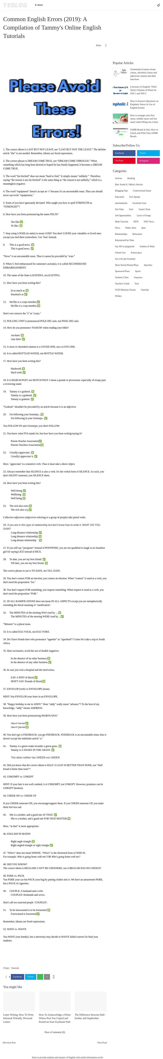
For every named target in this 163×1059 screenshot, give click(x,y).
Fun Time (119, 209)
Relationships (121, 234)
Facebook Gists (139, 203)
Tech (137, 283)
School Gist (120, 252)
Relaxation (137, 234)
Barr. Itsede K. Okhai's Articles (129, 184)
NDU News (149, 222)
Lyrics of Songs (144, 215)
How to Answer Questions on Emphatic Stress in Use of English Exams (144, 104)
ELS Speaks (134, 197)
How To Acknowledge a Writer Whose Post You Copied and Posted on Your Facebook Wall (55, 1018)
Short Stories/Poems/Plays (127, 265)
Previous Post (10, 1043)
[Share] (103, 45)
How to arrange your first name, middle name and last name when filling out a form (144, 118)
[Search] (157, 5)
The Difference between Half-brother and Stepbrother (90, 1016)
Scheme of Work (147, 246)
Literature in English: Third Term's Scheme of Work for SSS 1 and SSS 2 (143, 90)
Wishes (118, 296)
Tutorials (15, 968)
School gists (136, 252)
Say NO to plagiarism (125, 246)
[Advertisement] (54, 61)
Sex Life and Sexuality (125, 259)
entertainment (121, 203)
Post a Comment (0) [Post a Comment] (55, 1032)
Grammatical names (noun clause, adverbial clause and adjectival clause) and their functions (143, 74)
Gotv (131, 209)
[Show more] (54, 977)
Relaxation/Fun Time (124, 240)
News (117, 228)
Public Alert (130, 228)
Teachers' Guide (122, 283)
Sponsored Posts (122, 271)
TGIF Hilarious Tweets (125, 290)
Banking (131, 178)
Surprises (138, 277)
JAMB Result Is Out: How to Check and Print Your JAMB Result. (144, 133)
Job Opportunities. (123, 215)
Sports (138, 271)
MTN (136, 222)
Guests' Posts (144, 209)
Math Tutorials (121, 222)
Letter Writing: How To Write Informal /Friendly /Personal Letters (18, 1018)
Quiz (143, 228)
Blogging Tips (121, 191)
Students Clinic (122, 277)
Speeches (148, 265)
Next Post (101, 1043)
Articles (118, 178)
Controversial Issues (142, 191)
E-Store (39, 5)
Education (119, 197)
